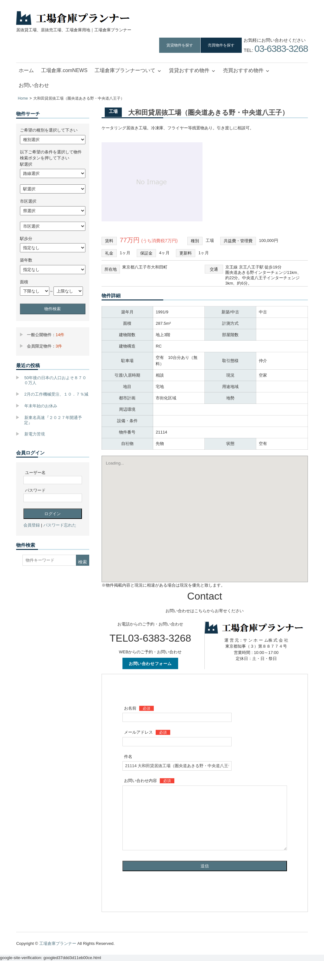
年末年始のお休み (40, 405)
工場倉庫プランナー (57, 943)
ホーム (26, 70)
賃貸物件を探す (179, 45)
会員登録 (31, 525)
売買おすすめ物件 (243, 70)
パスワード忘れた (59, 525)
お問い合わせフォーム (150, 663)
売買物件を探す (221, 45)
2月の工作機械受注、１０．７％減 (56, 394)
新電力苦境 (34, 434)
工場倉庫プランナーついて (125, 70)
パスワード (35, 490)
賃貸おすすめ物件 (189, 70)
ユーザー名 (35, 472)
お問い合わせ (34, 85)
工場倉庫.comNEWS (64, 70)
